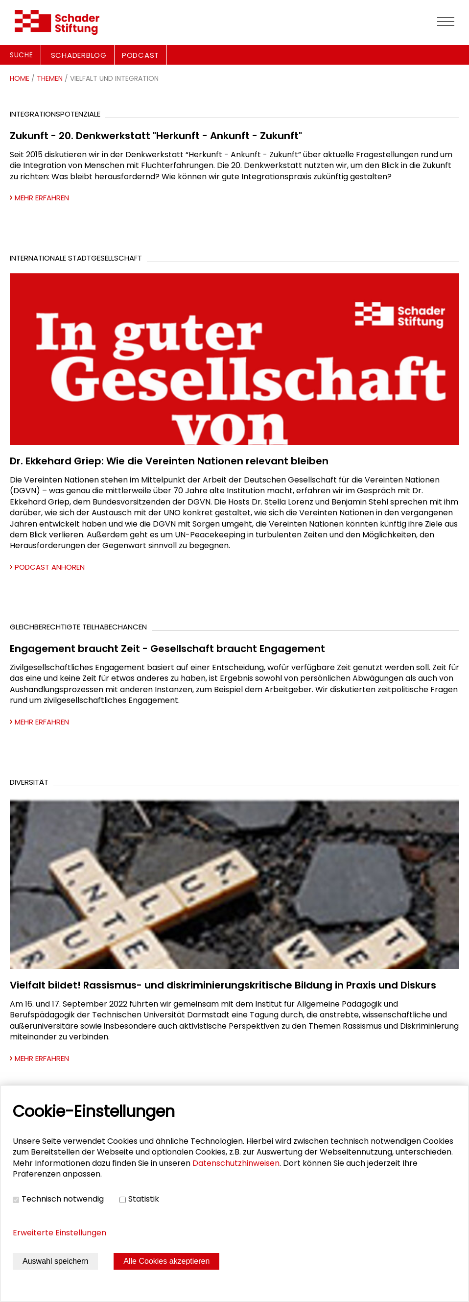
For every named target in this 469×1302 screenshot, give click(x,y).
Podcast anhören (50, 567)
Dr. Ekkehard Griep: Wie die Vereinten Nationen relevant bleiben (169, 461)
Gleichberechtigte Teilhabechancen (78, 627)
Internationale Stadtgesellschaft (76, 258)
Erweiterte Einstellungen (59, 1232)
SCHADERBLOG (79, 55)
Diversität (29, 782)
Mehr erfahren (42, 198)
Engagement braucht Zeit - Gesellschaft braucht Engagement (167, 648)
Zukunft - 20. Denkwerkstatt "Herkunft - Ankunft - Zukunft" (156, 136)
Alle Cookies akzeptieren (166, 1261)
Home (19, 78)
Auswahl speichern (55, 1261)
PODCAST (140, 55)
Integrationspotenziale (55, 114)
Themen (50, 78)
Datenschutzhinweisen (236, 1163)
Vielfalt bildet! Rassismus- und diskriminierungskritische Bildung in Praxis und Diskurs (223, 985)
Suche (21, 55)
